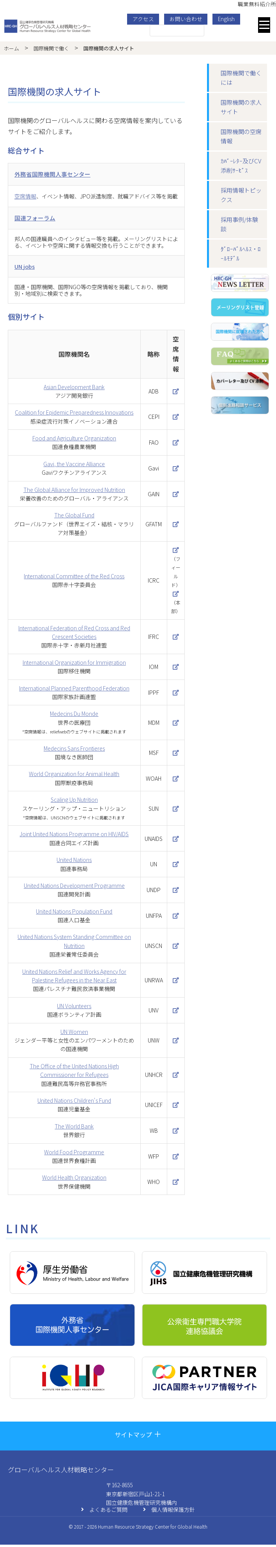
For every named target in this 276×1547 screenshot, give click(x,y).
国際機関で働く (51, 48)
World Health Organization (74, 1180)
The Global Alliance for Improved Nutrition (74, 492)
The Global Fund (74, 518)
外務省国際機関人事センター (55, 174)
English (228, 19)
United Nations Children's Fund (74, 1103)
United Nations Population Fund (74, 913)
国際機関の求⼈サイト (241, 107)
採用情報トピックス (241, 195)
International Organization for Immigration (74, 665)
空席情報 (25, 197)
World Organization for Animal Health (74, 776)
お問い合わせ (188, 19)
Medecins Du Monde (74, 716)
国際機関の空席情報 (241, 136)
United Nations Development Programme (74, 888)
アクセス (145, 19)
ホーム (11, 48)
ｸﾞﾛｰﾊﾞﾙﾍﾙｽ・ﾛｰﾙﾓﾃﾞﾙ (241, 253)
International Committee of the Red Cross (74, 578)
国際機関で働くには (241, 77)
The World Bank (74, 1128)
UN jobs (25, 268)
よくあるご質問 (104, 1512)
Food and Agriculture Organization (74, 440)
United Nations (74, 862)
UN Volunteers (74, 1008)
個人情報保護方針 (169, 1512)
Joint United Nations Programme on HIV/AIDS (74, 836)
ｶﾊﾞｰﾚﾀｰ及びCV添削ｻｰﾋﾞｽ (241, 165)
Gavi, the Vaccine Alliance (74, 466)
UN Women (74, 1034)
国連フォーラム (36, 219)
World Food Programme (74, 1154)
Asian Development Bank (74, 389)
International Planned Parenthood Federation (74, 690)
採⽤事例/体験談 (239, 224)
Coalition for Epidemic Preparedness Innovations (74, 414)
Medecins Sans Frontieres (74, 751)
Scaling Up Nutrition (74, 802)
